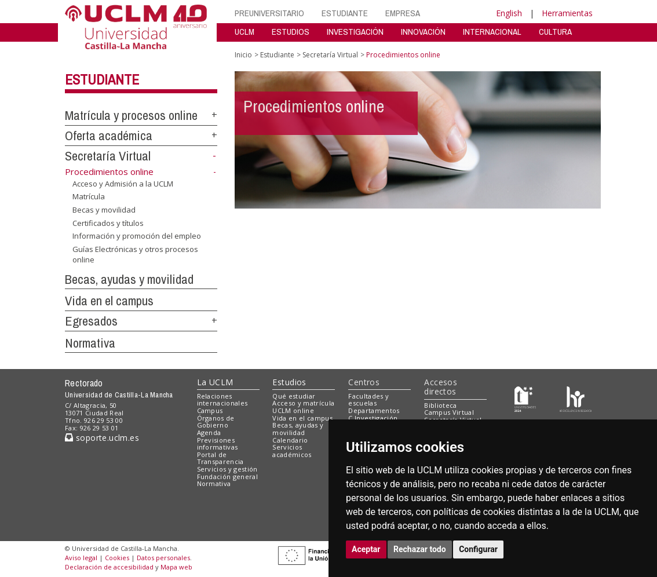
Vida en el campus (109, 300)
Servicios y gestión (227, 469)
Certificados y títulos (108, 222)
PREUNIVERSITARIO (269, 13)
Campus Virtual (449, 412)
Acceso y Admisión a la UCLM (122, 183)
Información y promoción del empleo (136, 236)
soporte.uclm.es (102, 437)
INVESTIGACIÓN (355, 31)
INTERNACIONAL (492, 31)
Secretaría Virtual (108, 156)
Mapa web (176, 567)
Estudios (289, 382)
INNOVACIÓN (423, 31)
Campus (210, 410)
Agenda (209, 432)
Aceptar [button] (366, 549)
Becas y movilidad (104, 209)
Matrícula (88, 196)
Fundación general (227, 476)
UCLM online (293, 410)
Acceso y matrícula (303, 403)
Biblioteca (440, 405)
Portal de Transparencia (220, 458)
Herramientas (567, 13)
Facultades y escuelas (368, 400)
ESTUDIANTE (345, 13)
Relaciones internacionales (222, 400)
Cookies (117, 557)
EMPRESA (402, 13)
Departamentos (373, 410)
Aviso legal (81, 557)
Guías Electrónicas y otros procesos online (135, 254)
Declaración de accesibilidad (109, 567)
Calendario (290, 440)
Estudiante (102, 79)
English (509, 13)
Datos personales (163, 557)
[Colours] (576, 398)
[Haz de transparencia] (525, 398)
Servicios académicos (291, 451)
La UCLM (215, 382)
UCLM (244, 31)
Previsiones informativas (217, 444)
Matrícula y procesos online (131, 115)
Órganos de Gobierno (216, 422)
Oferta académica (108, 135)
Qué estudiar (293, 396)
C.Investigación (372, 418)
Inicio (243, 55)
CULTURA (555, 31)
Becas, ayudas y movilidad (129, 279)
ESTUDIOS (290, 31)
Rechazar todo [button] (419, 549)
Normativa (90, 343)
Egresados (91, 321)
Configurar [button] (478, 549)
